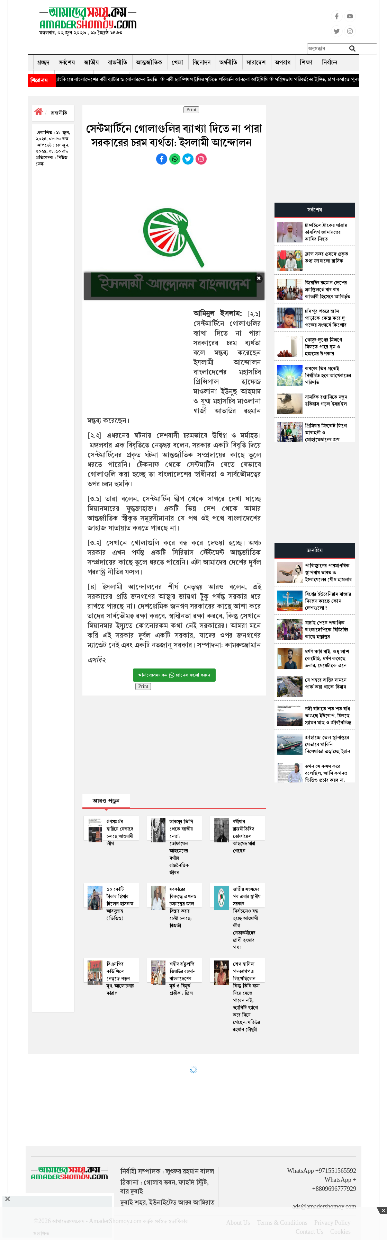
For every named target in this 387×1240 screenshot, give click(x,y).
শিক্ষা (306, 63)
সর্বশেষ (67, 63)
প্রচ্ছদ (43, 63)
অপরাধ (282, 63)
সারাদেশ (256, 63)
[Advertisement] (243, 22)
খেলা (177, 63)
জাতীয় (91, 63)
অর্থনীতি (228, 63)
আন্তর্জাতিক (149, 63)
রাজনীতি (117, 63)
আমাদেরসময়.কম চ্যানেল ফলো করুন (174, 675)
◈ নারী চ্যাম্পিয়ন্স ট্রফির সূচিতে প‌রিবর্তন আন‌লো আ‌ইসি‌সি (233, 79)
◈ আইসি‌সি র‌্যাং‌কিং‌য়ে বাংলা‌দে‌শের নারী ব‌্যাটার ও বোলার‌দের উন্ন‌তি (114, 79)
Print (191, 110)
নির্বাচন (329, 63)
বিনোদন (201, 63)
